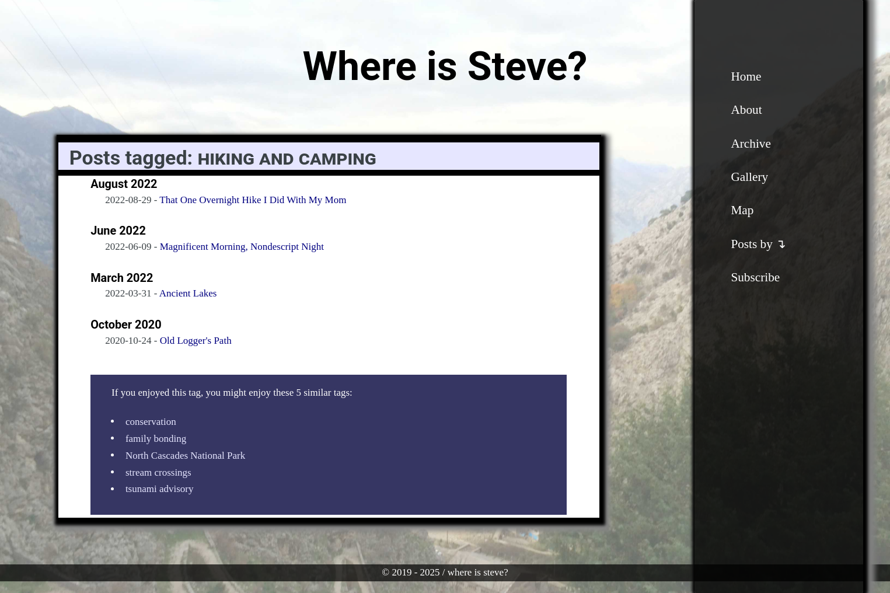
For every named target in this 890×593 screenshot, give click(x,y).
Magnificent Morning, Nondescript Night (242, 246)
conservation (150, 421)
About (746, 110)
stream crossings (158, 471)
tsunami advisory (159, 488)
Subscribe (755, 277)
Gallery (749, 177)
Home (746, 76)
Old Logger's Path (196, 340)
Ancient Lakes (188, 293)
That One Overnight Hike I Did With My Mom (252, 199)
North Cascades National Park (185, 455)
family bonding (155, 438)
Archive (750, 144)
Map (742, 210)
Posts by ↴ (758, 244)
